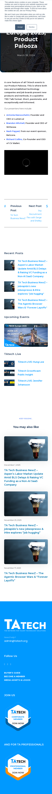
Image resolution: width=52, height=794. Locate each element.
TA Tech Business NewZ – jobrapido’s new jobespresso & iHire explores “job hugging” (23, 529)
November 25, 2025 (12, 520)
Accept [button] (20, 27)
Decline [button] (32, 27)
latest (41, 441)
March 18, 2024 (26, 55)
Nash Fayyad (13, 131)
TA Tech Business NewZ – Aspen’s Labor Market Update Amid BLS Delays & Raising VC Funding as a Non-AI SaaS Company (32, 269)
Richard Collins (14, 139)
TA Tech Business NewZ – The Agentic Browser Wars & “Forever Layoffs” (32, 304)
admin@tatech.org (15, 641)
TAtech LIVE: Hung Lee (31, 362)
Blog (36, 441)
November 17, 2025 (12, 568)
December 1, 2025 (12, 465)
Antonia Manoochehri (17, 115)
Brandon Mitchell (15, 123)
